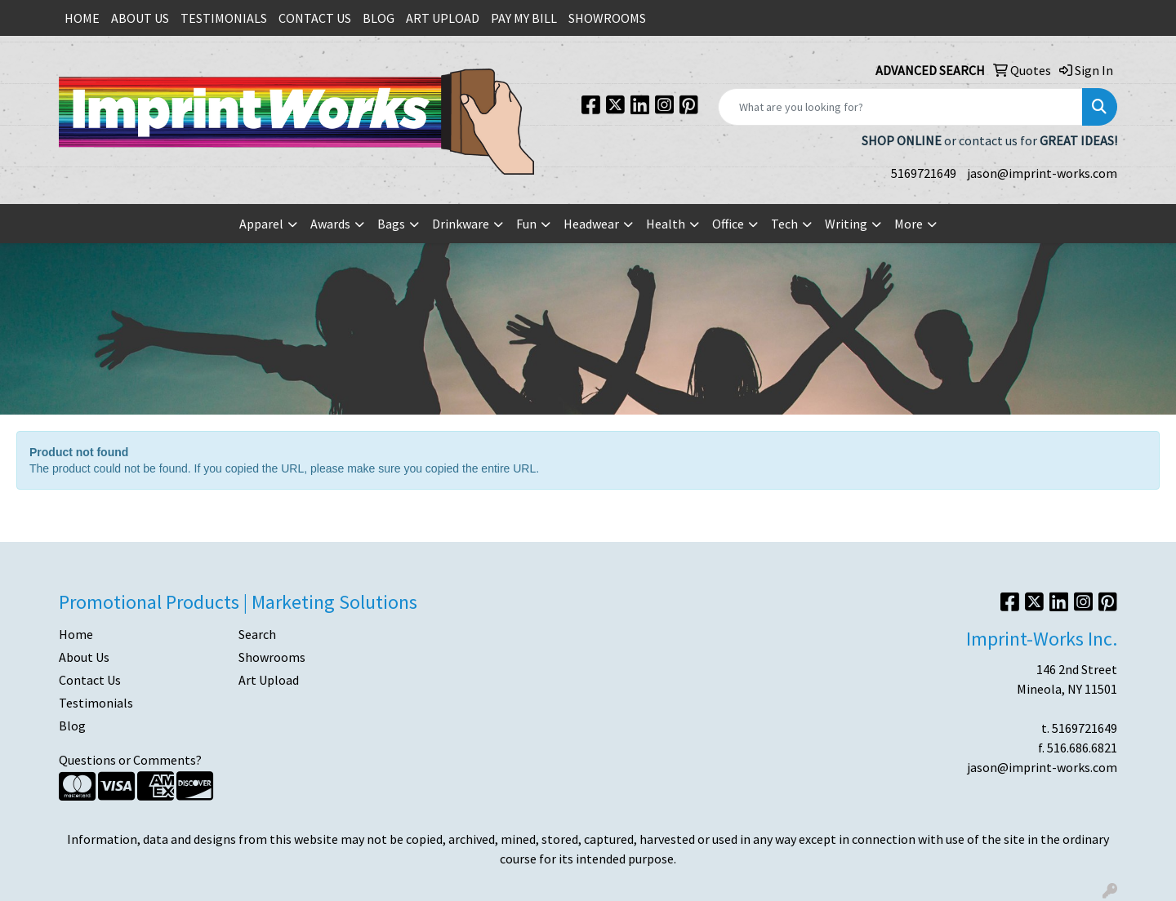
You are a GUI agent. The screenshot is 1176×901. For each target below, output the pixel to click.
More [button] (908, 223)
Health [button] (665, 223)
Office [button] (728, 223)
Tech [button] (784, 223)
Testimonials (96, 703)
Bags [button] (391, 223)
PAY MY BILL (524, 18)
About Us (84, 657)
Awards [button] (330, 223)
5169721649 (923, 173)
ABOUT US (140, 18)
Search (257, 634)
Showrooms (271, 657)
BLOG (378, 18)
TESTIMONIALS (223, 18)
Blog (72, 725)
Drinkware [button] (460, 223)
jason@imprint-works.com (1042, 173)
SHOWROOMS (607, 18)
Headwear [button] (591, 223)
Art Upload (268, 680)
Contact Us (90, 680)
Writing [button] (846, 223)
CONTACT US (314, 18)
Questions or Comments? (130, 760)
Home (76, 634)
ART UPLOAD (442, 18)
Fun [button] (526, 223)
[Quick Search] (900, 107)
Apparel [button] (261, 223)
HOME (82, 18)
